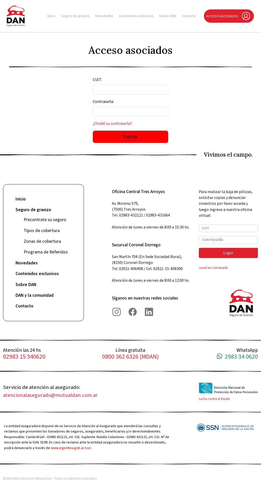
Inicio (51, 16)
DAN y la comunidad (35, 295)
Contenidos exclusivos (136, 16)
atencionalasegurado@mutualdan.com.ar (50, 395)
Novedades (104, 16)
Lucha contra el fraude (214, 399)
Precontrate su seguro (45, 220)
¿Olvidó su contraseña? (112, 123)
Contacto (189, 16)
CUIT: (97, 80)
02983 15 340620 (24, 357)
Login (228, 253)
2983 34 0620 (237, 357)
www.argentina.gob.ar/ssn (71, 448)
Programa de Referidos (46, 252)
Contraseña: (103, 101)
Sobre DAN (167, 16)
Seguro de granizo (75, 16)
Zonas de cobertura (42, 241)
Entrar (130, 136)
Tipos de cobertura (42, 230)
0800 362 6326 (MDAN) (130, 357)
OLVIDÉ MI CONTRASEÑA (213, 268)
